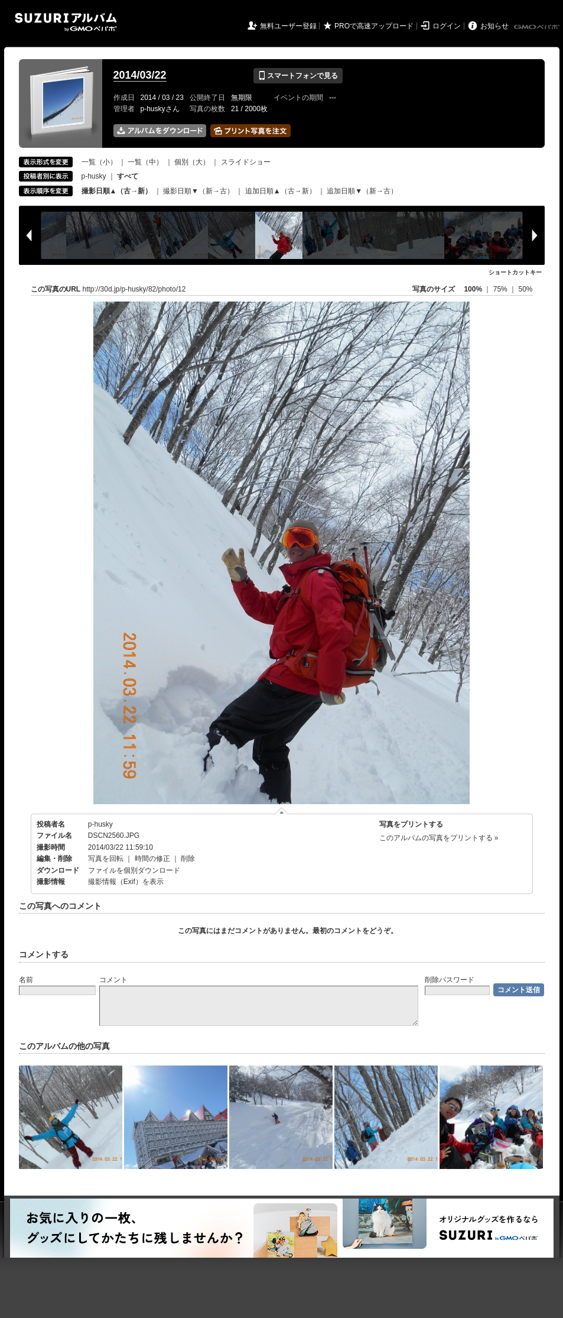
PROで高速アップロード (374, 26)
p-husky (94, 176)
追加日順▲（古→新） (280, 191)
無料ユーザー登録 (288, 26)
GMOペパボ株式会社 (537, 27)
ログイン (446, 26)
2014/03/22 (140, 75)
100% (473, 289)
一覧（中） (145, 162)
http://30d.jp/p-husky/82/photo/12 (134, 289)
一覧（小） (99, 162)
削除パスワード (449, 980)
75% (501, 289)
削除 (188, 858)
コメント (113, 980)
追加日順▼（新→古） (362, 191)
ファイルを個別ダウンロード (134, 870)
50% (525, 289)
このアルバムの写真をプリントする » (439, 838)
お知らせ (494, 26)
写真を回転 (105, 858)
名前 (26, 980)
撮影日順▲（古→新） (117, 191)
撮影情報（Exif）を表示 (126, 881)
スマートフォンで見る (298, 75)
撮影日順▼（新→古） (198, 191)
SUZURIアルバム (66, 22)
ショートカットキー (515, 272)
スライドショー (246, 162)
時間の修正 (152, 858)
